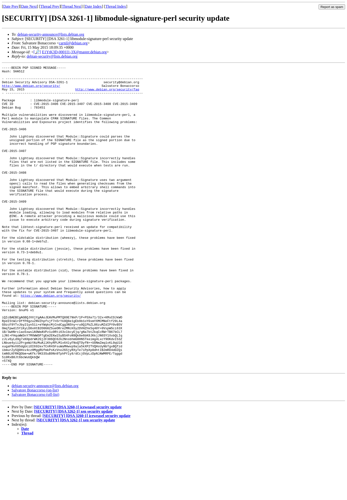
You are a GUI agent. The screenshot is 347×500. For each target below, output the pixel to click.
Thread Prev (49, 6)
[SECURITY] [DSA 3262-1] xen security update (73, 472)
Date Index (93, 6)
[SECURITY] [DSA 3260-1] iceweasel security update (78, 468)
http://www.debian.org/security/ (31, 90)
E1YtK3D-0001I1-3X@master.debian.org (74, 52)
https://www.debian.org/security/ (51, 342)
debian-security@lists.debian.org (52, 56)
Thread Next (71, 6)
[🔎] (37, 52)
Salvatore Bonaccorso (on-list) (35, 451)
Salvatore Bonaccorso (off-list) (35, 455)
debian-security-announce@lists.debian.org (50, 34)
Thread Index (115, 6)
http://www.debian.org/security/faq (107, 94)
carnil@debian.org (73, 43)
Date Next (29, 6)
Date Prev (11, 6)
